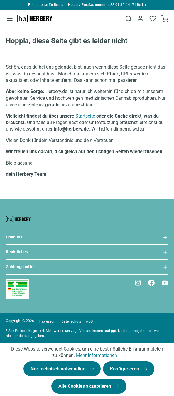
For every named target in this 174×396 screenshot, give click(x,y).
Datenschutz (71, 321)
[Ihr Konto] (140, 19)
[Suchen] (128, 19)
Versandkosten (91, 331)
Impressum (48, 321)
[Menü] (9, 18)
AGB (89, 321)
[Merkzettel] (152, 19)
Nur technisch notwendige (59, 369)
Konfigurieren (125, 369)
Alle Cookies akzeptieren (85, 386)
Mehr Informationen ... (99, 355)
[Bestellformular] (165, 19)
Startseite (85, 116)
